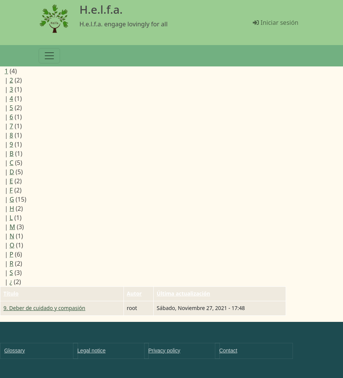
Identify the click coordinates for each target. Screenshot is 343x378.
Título (11, 293)
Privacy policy (164, 351)
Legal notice (91, 351)
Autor (134, 293)
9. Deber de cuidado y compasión (44, 308)
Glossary (14, 351)
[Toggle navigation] (49, 55)
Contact (228, 351)
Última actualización (183, 293)
